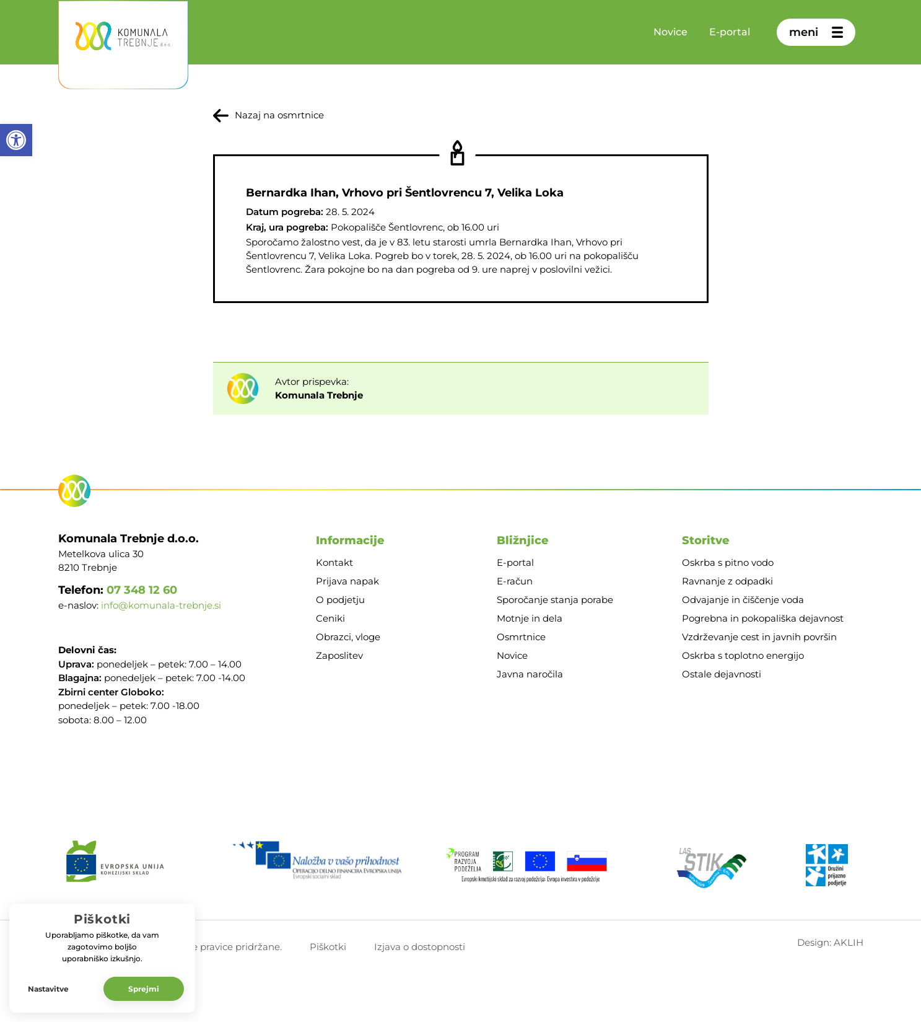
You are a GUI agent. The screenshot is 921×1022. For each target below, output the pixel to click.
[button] (16, 140)
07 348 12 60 (142, 590)
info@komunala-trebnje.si (161, 605)
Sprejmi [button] (143, 988)
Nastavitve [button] (48, 988)
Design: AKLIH (830, 942)
